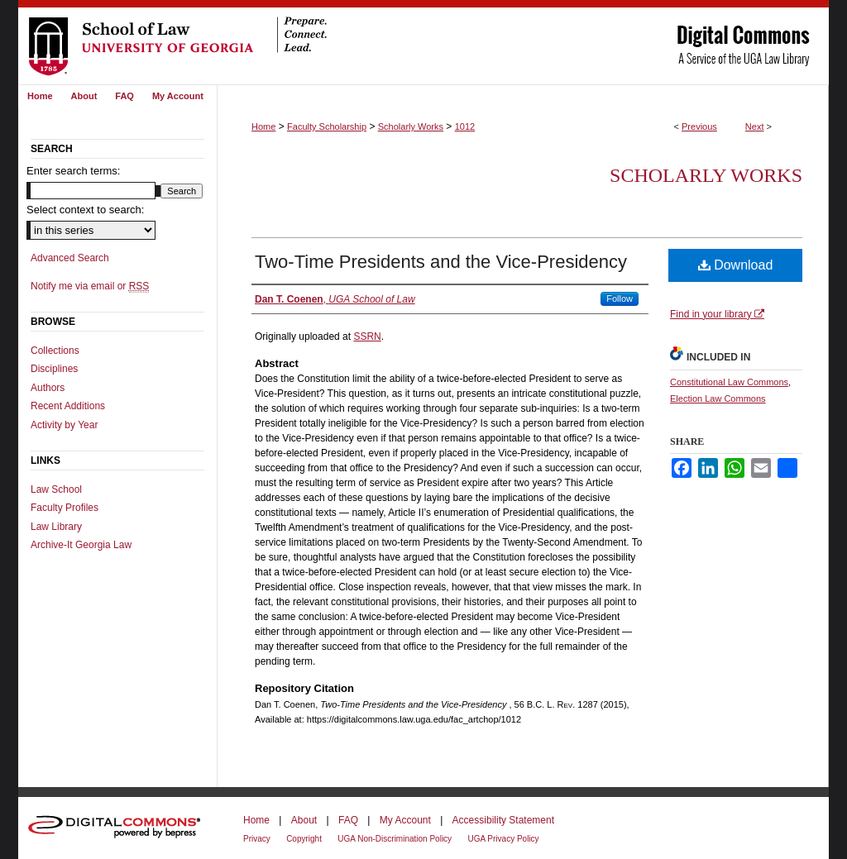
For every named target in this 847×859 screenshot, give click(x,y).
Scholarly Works (410, 126)
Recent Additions (68, 406)
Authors (48, 388)
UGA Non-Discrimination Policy (394, 838)
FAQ (348, 820)
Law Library (56, 526)
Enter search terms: (73, 171)
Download (735, 265)
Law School (56, 489)
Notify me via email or (90, 286)
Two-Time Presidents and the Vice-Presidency (441, 261)
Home (263, 126)
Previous (699, 126)
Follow (619, 298)
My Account (405, 820)
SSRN (366, 336)
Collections (55, 350)
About (304, 820)
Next (754, 126)
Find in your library (717, 314)
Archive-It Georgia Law (81, 545)
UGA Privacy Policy (502, 838)
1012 (465, 126)
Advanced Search (70, 258)
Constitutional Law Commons (729, 382)
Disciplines (54, 369)
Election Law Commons (718, 398)
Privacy (256, 838)
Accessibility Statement (503, 820)
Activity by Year (64, 425)
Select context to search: (85, 209)
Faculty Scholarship (326, 126)
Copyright (304, 838)
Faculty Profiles (64, 507)
